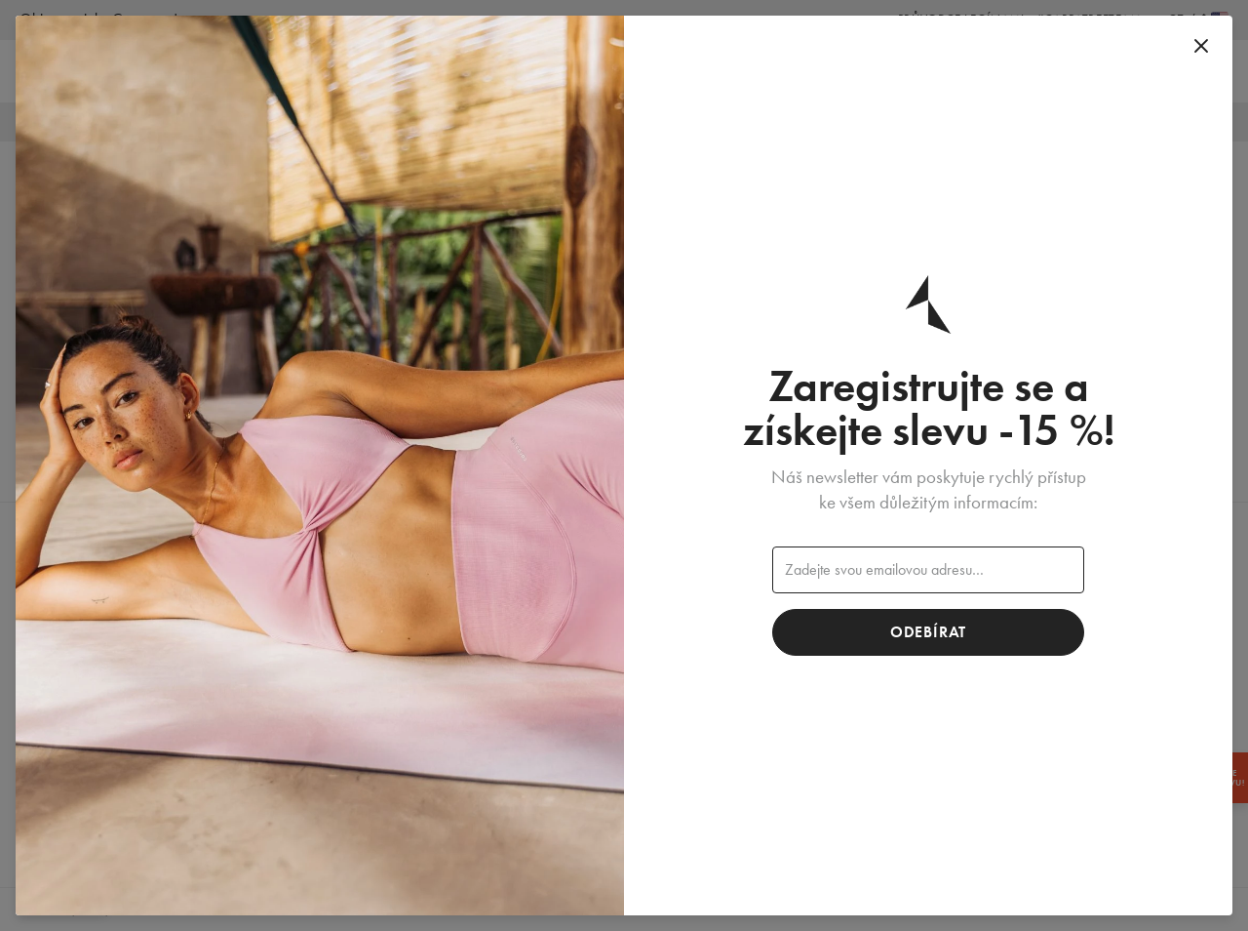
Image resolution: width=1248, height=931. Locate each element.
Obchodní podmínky (961, 909)
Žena (603, 71)
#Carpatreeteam (1089, 19)
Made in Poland (378, 749)
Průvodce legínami (961, 19)
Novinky (521, 71)
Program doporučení (701, 749)
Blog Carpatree (685, 778)
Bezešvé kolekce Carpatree (723, 690)
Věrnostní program (696, 719)
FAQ (964, 690)
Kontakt (972, 749)
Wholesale (362, 807)
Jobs (343, 837)
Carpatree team (377, 690)
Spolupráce (364, 778)
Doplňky (742, 71)
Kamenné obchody (387, 719)
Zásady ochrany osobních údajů (1130, 909)
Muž (664, 71)
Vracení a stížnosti (1003, 719)
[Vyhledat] (1100, 72)
